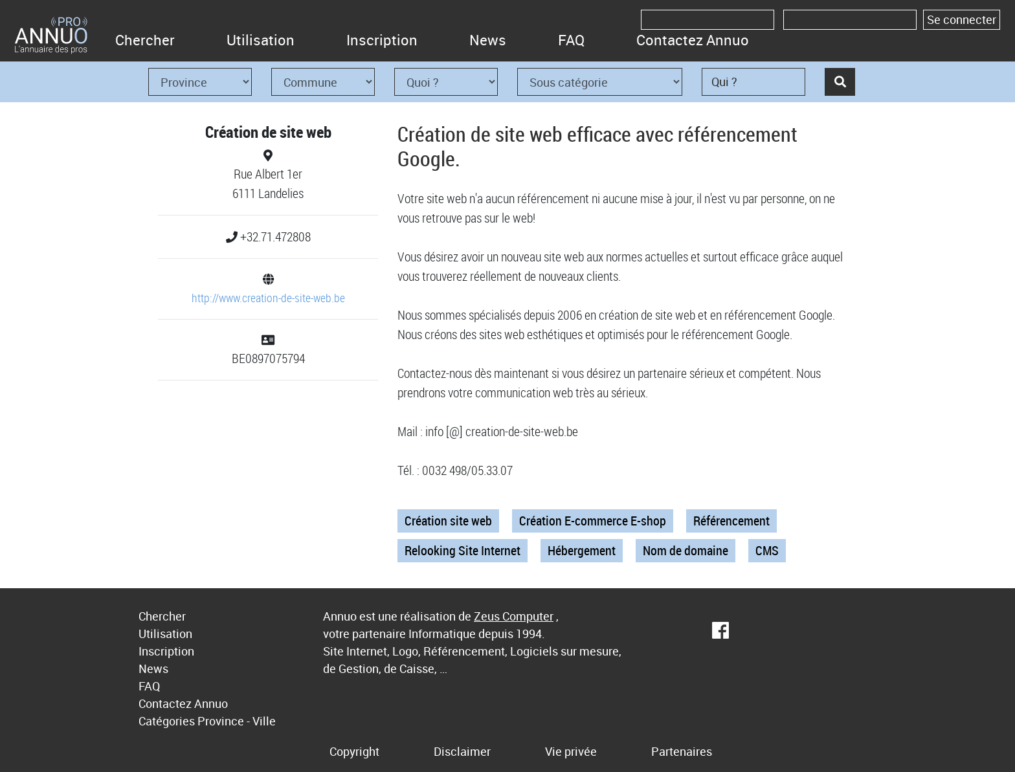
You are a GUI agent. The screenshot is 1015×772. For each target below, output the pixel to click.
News (487, 39)
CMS (767, 550)
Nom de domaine (685, 550)
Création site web (448, 520)
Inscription (382, 39)
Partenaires (681, 751)
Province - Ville (236, 721)
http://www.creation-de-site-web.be (268, 297)
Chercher (145, 39)
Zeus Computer (513, 616)
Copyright (354, 751)
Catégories (167, 721)
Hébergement (582, 550)
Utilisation (261, 39)
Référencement (731, 520)
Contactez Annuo (692, 39)
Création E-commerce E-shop (592, 520)
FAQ (571, 39)
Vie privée (571, 751)
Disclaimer (462, 751)
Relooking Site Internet (462, 550)
